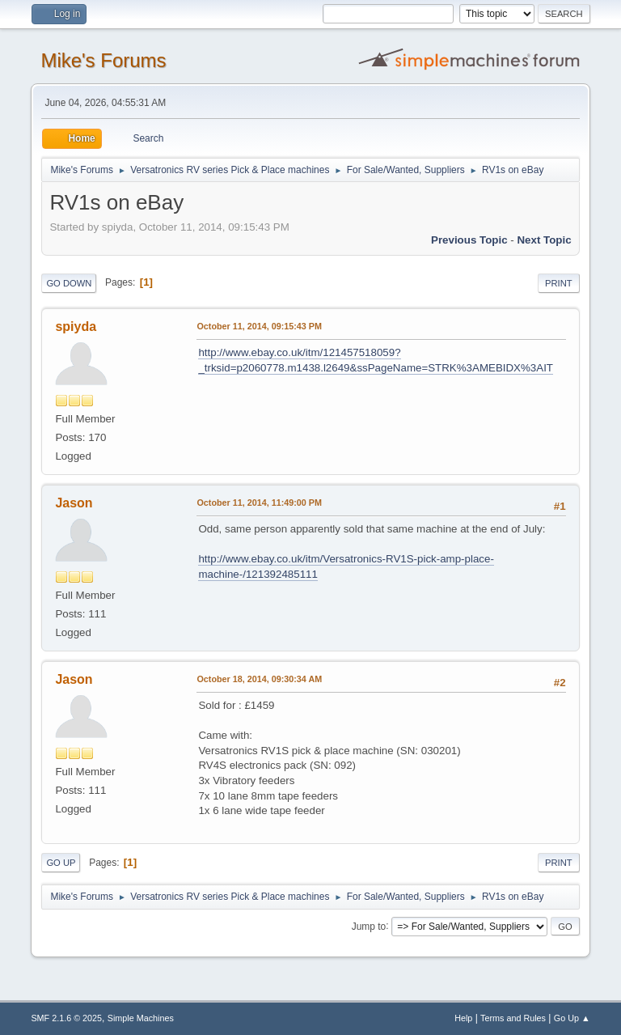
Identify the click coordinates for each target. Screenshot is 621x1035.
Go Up (60, 862)
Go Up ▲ (572, 1018)
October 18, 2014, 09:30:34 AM (259, 679)
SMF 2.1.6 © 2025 (66, 1018)
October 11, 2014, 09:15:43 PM (259, 326)
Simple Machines (141, 1018)
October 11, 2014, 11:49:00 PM (259, 502)
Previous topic (469, 240)
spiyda (75, 326)
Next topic (544, 240)
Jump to (369, 925)
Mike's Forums (103, 60)
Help (463, 1018)
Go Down (68, 283)
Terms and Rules (513, 1018)
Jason (73, 503)
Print (558, 283)
